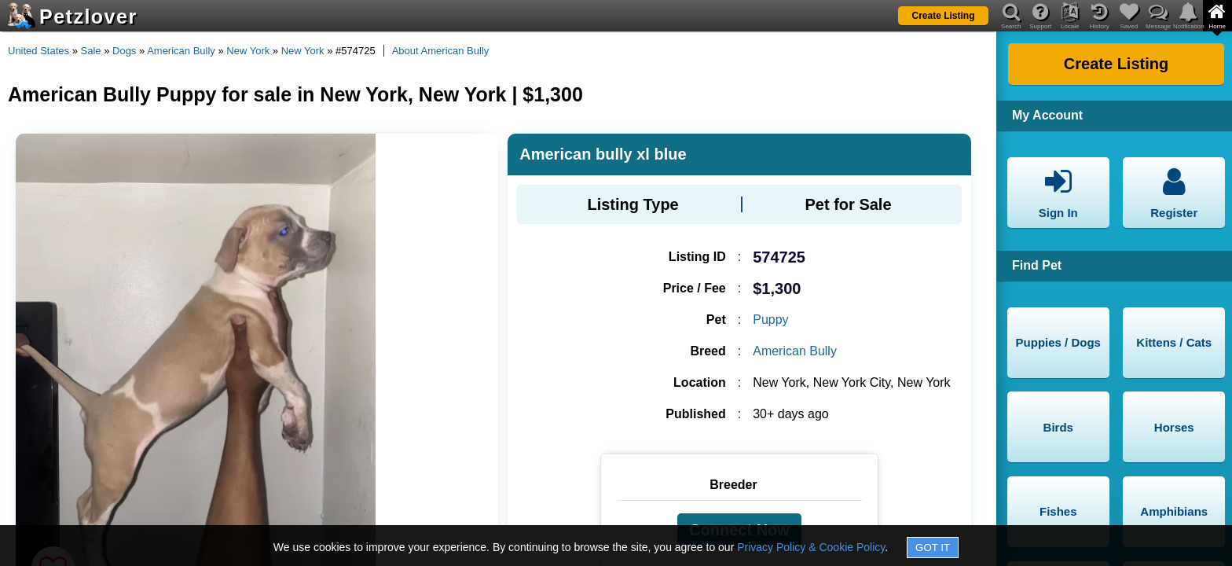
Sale (91, 51)
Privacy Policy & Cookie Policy (811, 547)
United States (38, 51)
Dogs (124, 51)
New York (248, 51)
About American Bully (441, 51)
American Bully (181, 51)
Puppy (770, 319)
